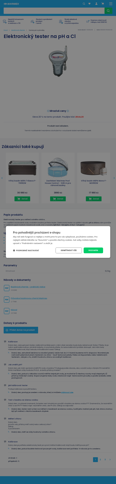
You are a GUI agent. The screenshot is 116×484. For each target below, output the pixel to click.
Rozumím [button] (93, 250)
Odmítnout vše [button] (69, 250)
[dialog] (58, 242)
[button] (26, 250)
